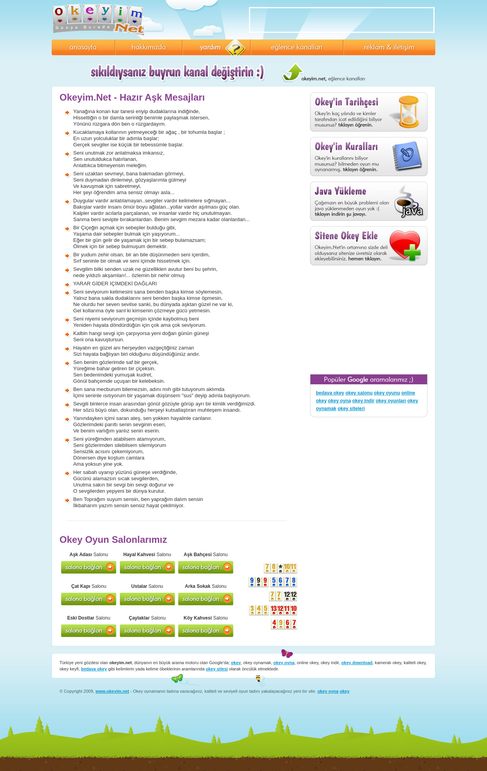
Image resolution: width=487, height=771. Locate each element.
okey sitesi (217, 669)
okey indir (363, 401)
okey (236, 662)
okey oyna (339, 401)
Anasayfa (83, 47)
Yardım (216, 47)
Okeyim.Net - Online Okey (101, 19)
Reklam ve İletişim (389, 47)
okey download (356, 662)
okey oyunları (391, 401)
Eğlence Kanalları (297, 47)
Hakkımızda (148, 47)
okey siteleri (350, 408)
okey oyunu (387, 393)
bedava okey (330, 393)
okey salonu (358, 393)
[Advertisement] (368, 320)
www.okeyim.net (112, 691)
